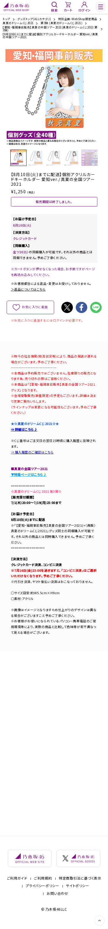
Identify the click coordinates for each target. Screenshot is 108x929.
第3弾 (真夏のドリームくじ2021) (61, 23)
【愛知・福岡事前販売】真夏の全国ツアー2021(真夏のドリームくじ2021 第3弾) (50, 29)
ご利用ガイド (17, 882)
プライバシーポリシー (42, 890)
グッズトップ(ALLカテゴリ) (34, 19)
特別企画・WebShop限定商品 (77, 19)
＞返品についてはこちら (28, 291)
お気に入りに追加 (35, 309)
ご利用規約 (43, 882)
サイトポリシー (77, 890)
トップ (6, 19)
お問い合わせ (57, 897)
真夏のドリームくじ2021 (18, 23)
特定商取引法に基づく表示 (80, 882)
